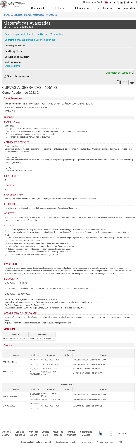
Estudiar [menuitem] (59, 8)
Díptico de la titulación (18, 76)
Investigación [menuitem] (104, 8)
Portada (8, 15)
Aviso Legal (86, 442)
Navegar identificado (93, 2)
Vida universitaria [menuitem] (127, 8)
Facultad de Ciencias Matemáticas (45, 34)
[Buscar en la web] (136, 2)
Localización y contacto (66, 442)
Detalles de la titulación (17, 56)
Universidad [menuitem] (37, 8)
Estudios (18, 15)
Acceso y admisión (15, 45)
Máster (27, 15)
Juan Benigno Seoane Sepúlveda (38, 39)
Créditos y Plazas (14, 51)
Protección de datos (105, 442)
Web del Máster (13, 62)
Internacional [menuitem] (82, 8)
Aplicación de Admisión (118, 72)
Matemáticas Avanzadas (45, 15)
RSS (120, 442)
